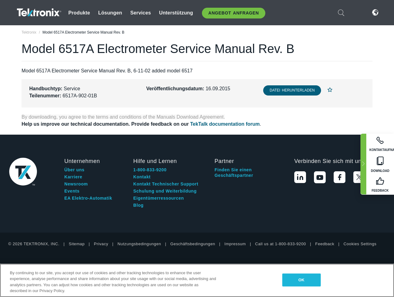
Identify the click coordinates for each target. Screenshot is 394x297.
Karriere (73, 176)
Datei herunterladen (292, 90)
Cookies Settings (360, 244)
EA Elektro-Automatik (88, 198)
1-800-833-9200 (150, 169)
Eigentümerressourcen (158, 198)
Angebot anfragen (233, 12)
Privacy (101, 244)
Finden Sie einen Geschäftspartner (234, 172)
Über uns (74, 169)
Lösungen (110, 12)
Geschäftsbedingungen (192, 244)
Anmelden (357, 12)
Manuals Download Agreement (190, 117)
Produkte (79, 12)
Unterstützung (176, 12)
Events (72, 191)
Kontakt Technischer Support (165, 183)
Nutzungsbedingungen (139, 244)
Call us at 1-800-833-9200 (280, 244)
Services (140, 12)
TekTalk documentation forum (225, 124)
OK (301, 280)
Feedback (324, 244)
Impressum (235, 244)
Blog (138, 205)
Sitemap (77, 244)
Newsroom (76, 183)
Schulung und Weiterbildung (165, 191)
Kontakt (142, 176)
